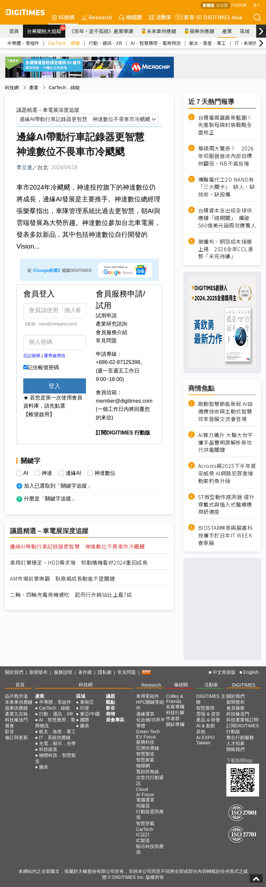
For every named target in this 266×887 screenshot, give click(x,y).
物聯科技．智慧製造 (55, 758)
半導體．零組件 (23, 43)
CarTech (144, 829)
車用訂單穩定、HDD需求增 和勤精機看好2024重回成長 (79, 562)
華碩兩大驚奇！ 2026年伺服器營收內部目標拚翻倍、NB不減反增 (226, 156)
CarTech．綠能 (64, 43)
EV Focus (146, 736)
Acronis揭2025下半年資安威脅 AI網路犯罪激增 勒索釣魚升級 (227, 473)
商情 (110, 713)
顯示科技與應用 (150, 849)
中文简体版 (224, 672)
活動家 (160, 17)
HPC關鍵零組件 (150, 705)
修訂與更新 (16, 737)
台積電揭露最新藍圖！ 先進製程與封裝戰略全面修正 (227, 125)
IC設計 (143, 834)
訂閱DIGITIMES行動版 (242, 728)
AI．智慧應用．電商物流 (156, 43)
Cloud (142, 789)
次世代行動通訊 (150, 780)
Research (97, 17)
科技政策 (48, 749)
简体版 (222, 5)
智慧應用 (205, 708)
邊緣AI (73, 473)
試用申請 (106, 315)
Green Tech (148, 731)
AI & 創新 (205, 725)
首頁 (14, 31)
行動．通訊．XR (105, 43)
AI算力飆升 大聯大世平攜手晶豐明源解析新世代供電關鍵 (225, 442)
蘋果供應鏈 (199, 31)
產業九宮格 (16, 713)
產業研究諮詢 (111, 324)
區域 (245, 31)
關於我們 (14, 672)
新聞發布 (38, 672)
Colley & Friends (174, 699)
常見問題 (106, 340)
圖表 (43, 767)
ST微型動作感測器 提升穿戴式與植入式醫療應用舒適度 (226, 504)
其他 (200, 731)
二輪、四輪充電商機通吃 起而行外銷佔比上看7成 (71, 594)
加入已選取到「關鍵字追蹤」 (58, 486)
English (250, 672)
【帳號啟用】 (39, 414)
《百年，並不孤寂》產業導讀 (101, 31)
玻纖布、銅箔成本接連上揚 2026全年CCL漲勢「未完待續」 (225, 249)
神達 (47, 473)
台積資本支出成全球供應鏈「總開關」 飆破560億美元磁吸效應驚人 (227, 218)
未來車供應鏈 (158, 31)
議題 (110, 696)
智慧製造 (145, 753)
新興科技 (145, 742)
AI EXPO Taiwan (205, 740)
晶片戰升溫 (16, 696)
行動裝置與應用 (150, 814)
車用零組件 (147, 696)
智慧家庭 (145, 759)
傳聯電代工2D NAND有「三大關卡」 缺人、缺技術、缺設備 (226, 187)
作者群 (173, 718)
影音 (184, 17)
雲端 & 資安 (208, 713)
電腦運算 (145, 799)
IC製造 (143, 840)
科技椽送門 (16, 719)
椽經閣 (130, 17)
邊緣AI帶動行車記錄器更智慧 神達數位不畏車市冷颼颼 (77, 546)
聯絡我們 (235, 749)
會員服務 (235, 708)
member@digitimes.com (124, 401)
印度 (84, 708)
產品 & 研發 (208, 719)
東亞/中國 (90, 713)
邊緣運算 (145, 713)
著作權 (85, 672)
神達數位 (104, 473)
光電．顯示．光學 (57, 743)
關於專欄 (175, 724)
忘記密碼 (31, 355)
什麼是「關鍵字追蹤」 (50, 498)
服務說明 (63, 672)
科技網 (63, 17)
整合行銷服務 (240, 737)
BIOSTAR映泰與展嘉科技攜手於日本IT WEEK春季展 (225, 535)
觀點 (110, 702)
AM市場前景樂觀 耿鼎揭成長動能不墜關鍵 (62, 578)
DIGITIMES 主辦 (210, 699)
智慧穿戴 (145, 823)
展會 (9, 725)
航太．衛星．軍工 (207, 43)
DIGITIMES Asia (219, 17)
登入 (257, 5)
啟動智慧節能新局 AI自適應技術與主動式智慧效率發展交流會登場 (225, 411)
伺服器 (143, 805)
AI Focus (145, 794)
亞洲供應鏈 (147, 748)
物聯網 (143, 765)
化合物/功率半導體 (150, 722)
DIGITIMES (244, 685)
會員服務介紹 (111, 332)
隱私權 (105, 672)
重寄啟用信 (54, 355)
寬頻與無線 (147, 771)
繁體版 (209, 5)
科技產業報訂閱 (242, 719)
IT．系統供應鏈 (55, 737)
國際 (84, 719)
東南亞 (87, 702)
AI (25, 473)
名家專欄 (175, 706)
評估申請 (238, 5)
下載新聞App (239, 760)
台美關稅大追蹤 (46, 29)
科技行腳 (175, 712)
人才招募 (235, 743)
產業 (227, 31)
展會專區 (115, 719)
